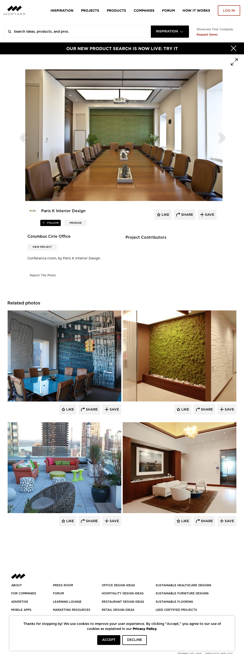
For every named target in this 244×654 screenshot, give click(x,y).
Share (91, 409)
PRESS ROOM (63, 585)
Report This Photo (43, 275)
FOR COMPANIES (23, 593)
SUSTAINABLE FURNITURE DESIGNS (182, 593)
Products (116, 10)
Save (114, 409)
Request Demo (207, 34)
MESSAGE (76, 223)
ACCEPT (109, 640)
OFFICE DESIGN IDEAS (118, 585)
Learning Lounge (67, 601)
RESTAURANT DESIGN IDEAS (123, 601)
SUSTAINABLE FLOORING (174, 601)
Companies (144, 10)
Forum (168, 10)
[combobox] (170, 32)
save (209, 214)
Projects (90, 10)
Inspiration (62, 10)
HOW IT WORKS (196, 10)
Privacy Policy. (145, 628)
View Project (42, 247)
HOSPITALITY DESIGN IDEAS (123, 593)
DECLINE (134, 640)
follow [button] (52, 223)
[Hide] (233, 48)
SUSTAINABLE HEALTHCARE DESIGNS (183, 585)
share (186, 214)
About (16, 585)
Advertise (19, 601)
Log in (229, 10)
